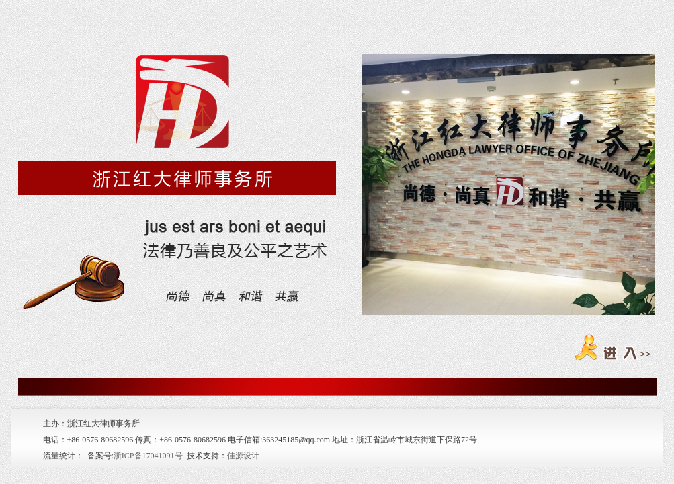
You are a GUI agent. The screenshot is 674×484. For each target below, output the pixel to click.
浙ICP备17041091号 (148, 455)
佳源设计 (243, 455)
